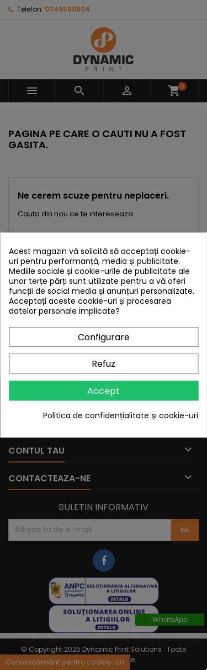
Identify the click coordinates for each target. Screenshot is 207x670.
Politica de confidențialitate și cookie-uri (120, 415)
